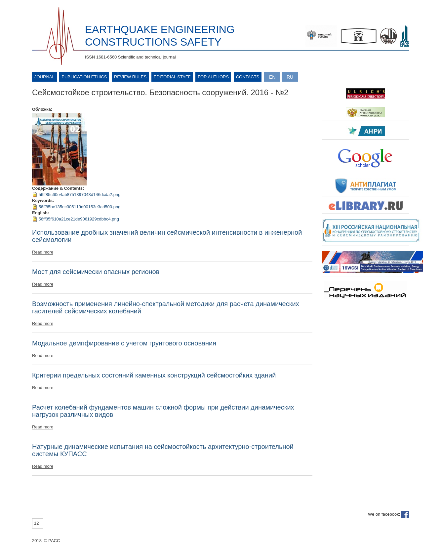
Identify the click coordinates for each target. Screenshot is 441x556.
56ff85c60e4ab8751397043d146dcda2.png (80, 194)
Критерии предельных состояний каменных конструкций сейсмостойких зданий (154, 375)
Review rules (130, 76)
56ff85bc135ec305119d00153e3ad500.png (80, 206)
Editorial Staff (172, 76)
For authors (213, 76)
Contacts (248, 76)
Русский (290, 77)
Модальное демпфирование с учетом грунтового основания (124, 343)
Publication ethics (84, 76)
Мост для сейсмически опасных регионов (95, 271)
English (272, 77)
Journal (44, 76)
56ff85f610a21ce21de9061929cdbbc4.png (79, 219)
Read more (42, 252)
